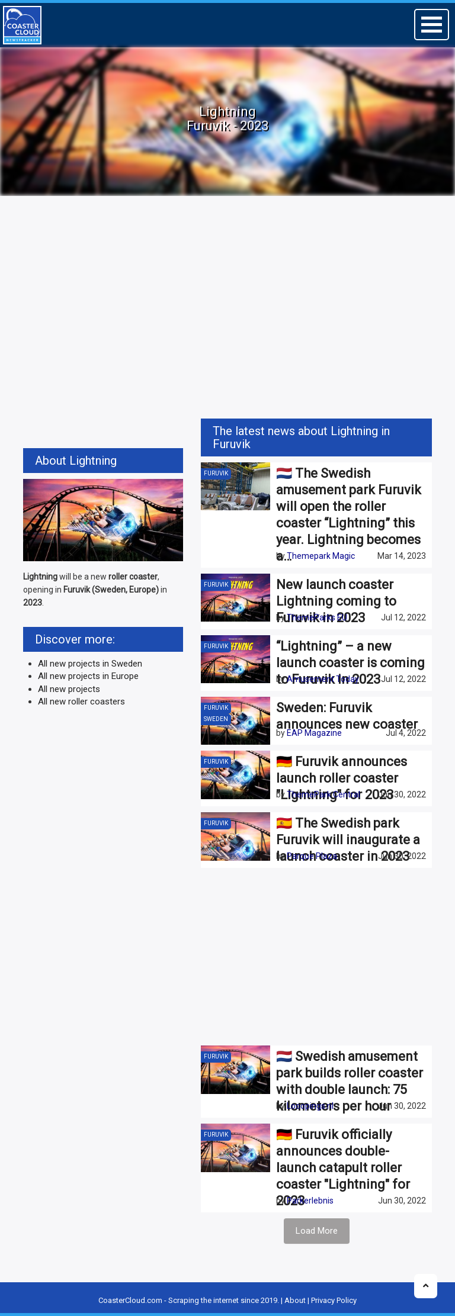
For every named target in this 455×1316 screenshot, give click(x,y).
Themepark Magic (321, 556)
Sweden (216, 719)
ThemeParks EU (317, 617)
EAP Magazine (314, 733)
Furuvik (216, 473)
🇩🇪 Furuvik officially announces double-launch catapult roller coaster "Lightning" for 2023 (343, 1167)
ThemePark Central (323, 794)
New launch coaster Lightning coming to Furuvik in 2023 (336, 601)
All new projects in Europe (88, 676)
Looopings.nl (310, 1106)
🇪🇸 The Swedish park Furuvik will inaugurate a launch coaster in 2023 (348, 840)
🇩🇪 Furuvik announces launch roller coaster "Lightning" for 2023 (341, 778)
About (295, 1300)
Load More (317, 1230)
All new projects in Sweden (90, 663)
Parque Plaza (312, 856)
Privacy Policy (334, 1300)
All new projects (69, 689)
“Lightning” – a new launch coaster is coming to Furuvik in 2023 (350, 663)
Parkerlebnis (310, 1200)
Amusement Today (323, 679)
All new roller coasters (81, 701)
